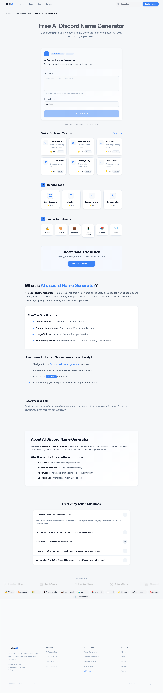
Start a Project (150, 4)
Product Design (52, 666)
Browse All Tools (81, 264)
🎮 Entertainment (138, 592)
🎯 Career (154, 592)
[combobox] (81, 104)
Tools (31, 4)
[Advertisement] (79, 618)
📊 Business (83, 592)
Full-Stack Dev (52, 657)
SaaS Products (52, 661)
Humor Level (49, 99)
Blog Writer (88, 666)
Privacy (124, 666)
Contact (49, 4)
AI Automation (51, 652)
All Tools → (88, 671)
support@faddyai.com (16, 667)
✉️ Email (110, 592)
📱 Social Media (50, 592)
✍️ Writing (9, 592)
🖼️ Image (35, 592)
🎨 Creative (22, 592)
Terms (123, 671)
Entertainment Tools (23, 13)
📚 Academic (97, 592)
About (123, 652)
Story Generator (90, 652)
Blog (39, 4)
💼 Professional (67, 592)
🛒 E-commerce (81, 597)
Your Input (49, 73)
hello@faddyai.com (15, 670)
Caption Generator (91, 657)
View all (117, 133)
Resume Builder (90, 661)
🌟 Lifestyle (122, 592)
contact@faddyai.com (16, 664)
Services (21, 4)
